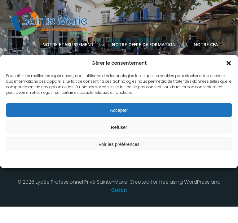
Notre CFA (209, 43)
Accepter (119, 110)
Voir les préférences (119, 144)
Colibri (119, 189)
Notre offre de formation (147, 43)
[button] (229, 63)
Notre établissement (71, 43)
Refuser (119, 127)
